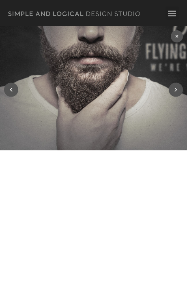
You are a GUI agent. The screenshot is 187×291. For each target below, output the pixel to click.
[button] (172, 13)
